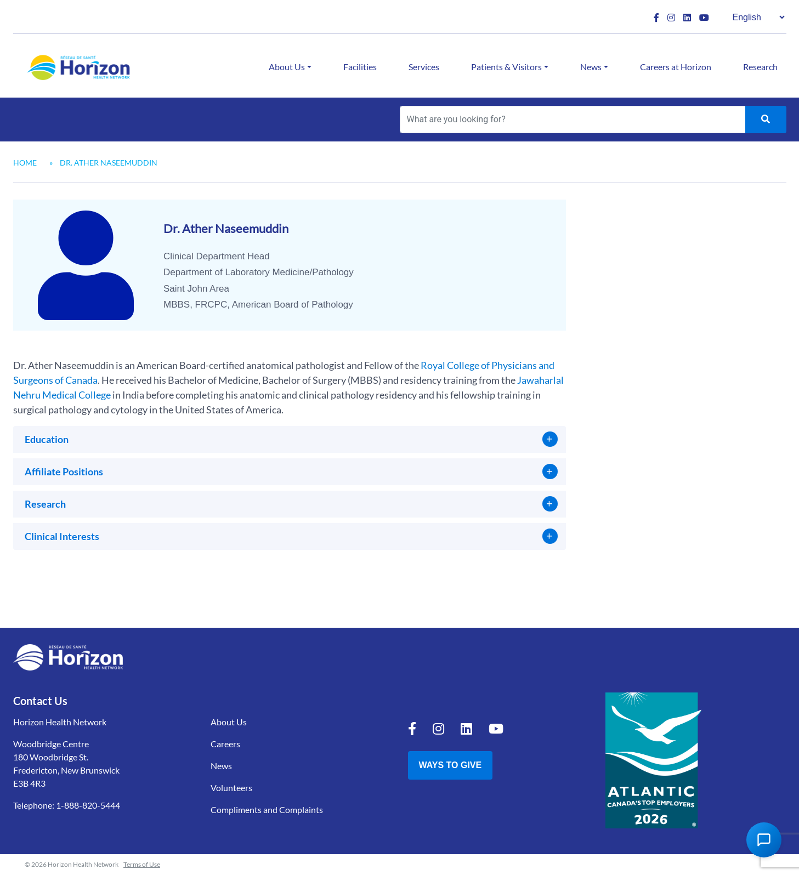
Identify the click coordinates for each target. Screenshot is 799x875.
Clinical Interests (62, 536)
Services (424, 66)
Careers (225, 743)
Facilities (360, 66)
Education (47, 439)
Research (760, 66)
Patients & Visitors (506, 66)
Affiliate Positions (64, 471)
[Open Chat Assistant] (763, 839)
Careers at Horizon (675, 66)
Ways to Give (450, 765)
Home (25, 162)
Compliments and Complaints (267, 809)
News (591, 66)
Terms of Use (141, 864)
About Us (287, 66)
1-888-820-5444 (88, 805)
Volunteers (231, 787)
